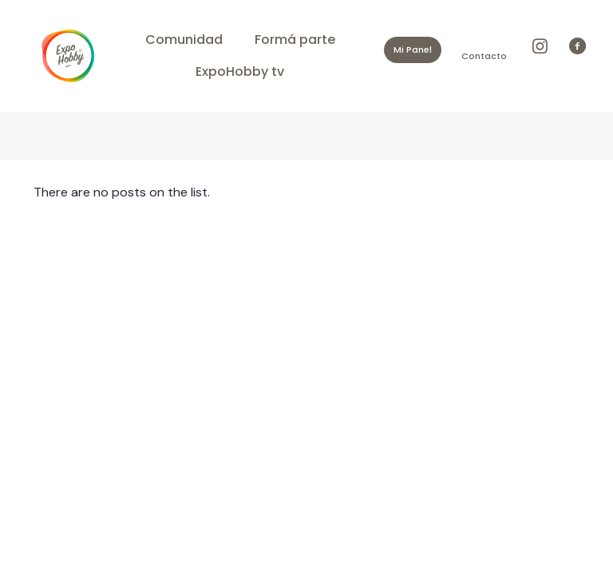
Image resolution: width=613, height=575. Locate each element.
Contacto (484, 56)
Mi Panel (413, 49)
